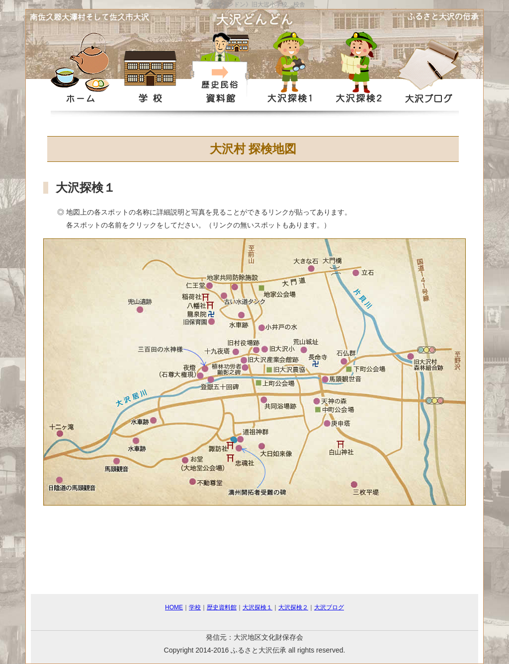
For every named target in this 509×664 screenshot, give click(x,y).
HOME (174, 607)
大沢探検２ (293, 607)
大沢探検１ (257, 607)
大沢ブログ (329, 607)
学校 (195, 607)
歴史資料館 (222, 607)
